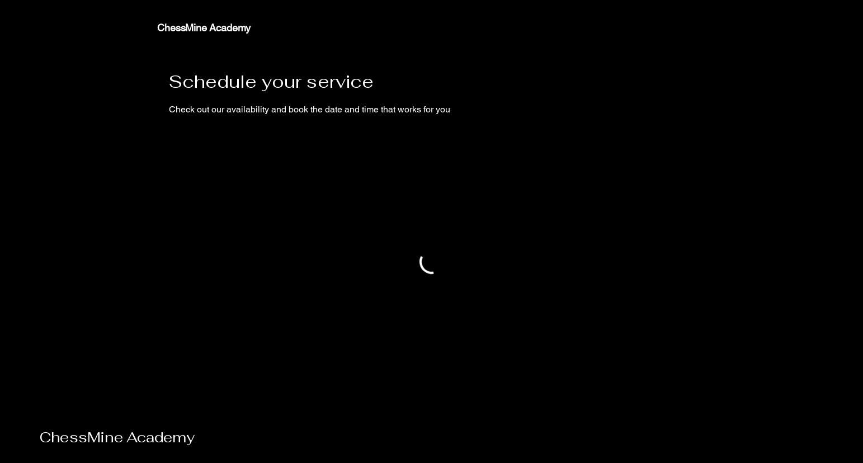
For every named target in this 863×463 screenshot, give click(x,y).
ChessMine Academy (117, 437)
